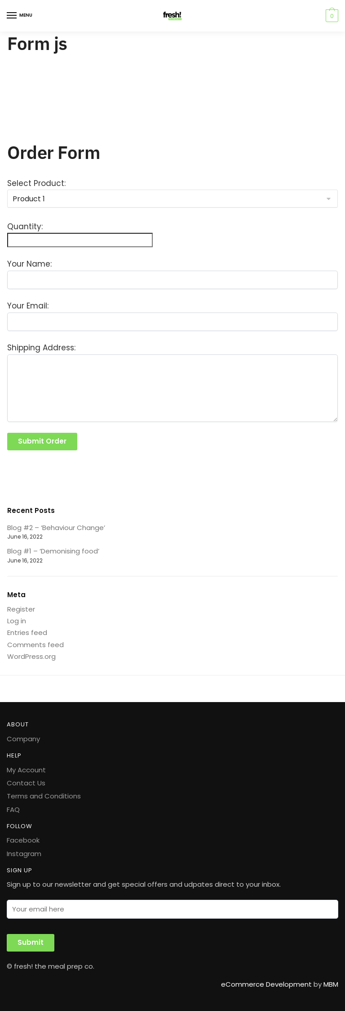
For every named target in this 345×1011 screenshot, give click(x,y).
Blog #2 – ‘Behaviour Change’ (56, 527)
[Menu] (20, 16)
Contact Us (26, 783)
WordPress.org (31, 656)
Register (21, 609)
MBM (330, 984)
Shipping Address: (41, 347)
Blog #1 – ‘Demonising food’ (53, 551)
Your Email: (28, 305)
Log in (16, 621)
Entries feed (27, 632)
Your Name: (29, 263)
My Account (26, 770)
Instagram (24, 853)
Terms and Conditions (44, 796)
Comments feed (35, 644)
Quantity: (25, 226)
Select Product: (36, 183)
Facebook (23, 840)
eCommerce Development (266, 984)
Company (23, 739)
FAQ (13, 809)
